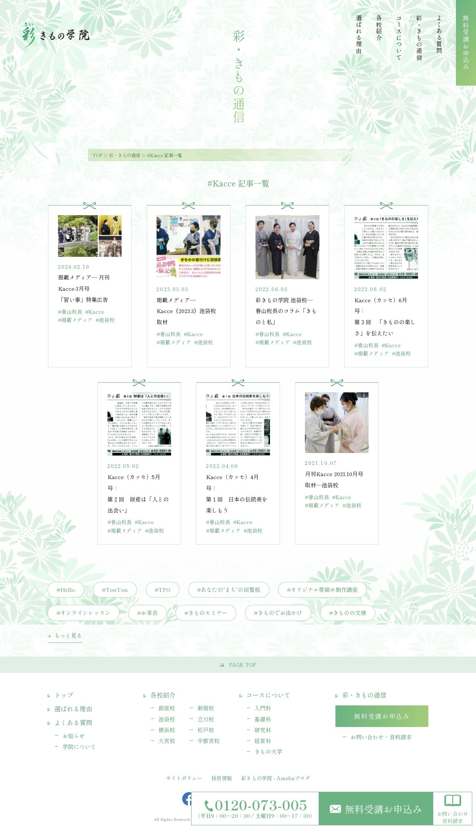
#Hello (66, 589)
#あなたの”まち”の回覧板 (228, 589)
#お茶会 (147, 612)
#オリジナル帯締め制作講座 (322, 589)
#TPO (162, 589)
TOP (97, 155)
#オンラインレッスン (83, 612)
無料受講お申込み (376, 809)
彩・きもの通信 (124, 155)
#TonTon (115, 589)
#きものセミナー (205, 612)
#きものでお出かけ (278, 612)
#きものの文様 (347, 612)
